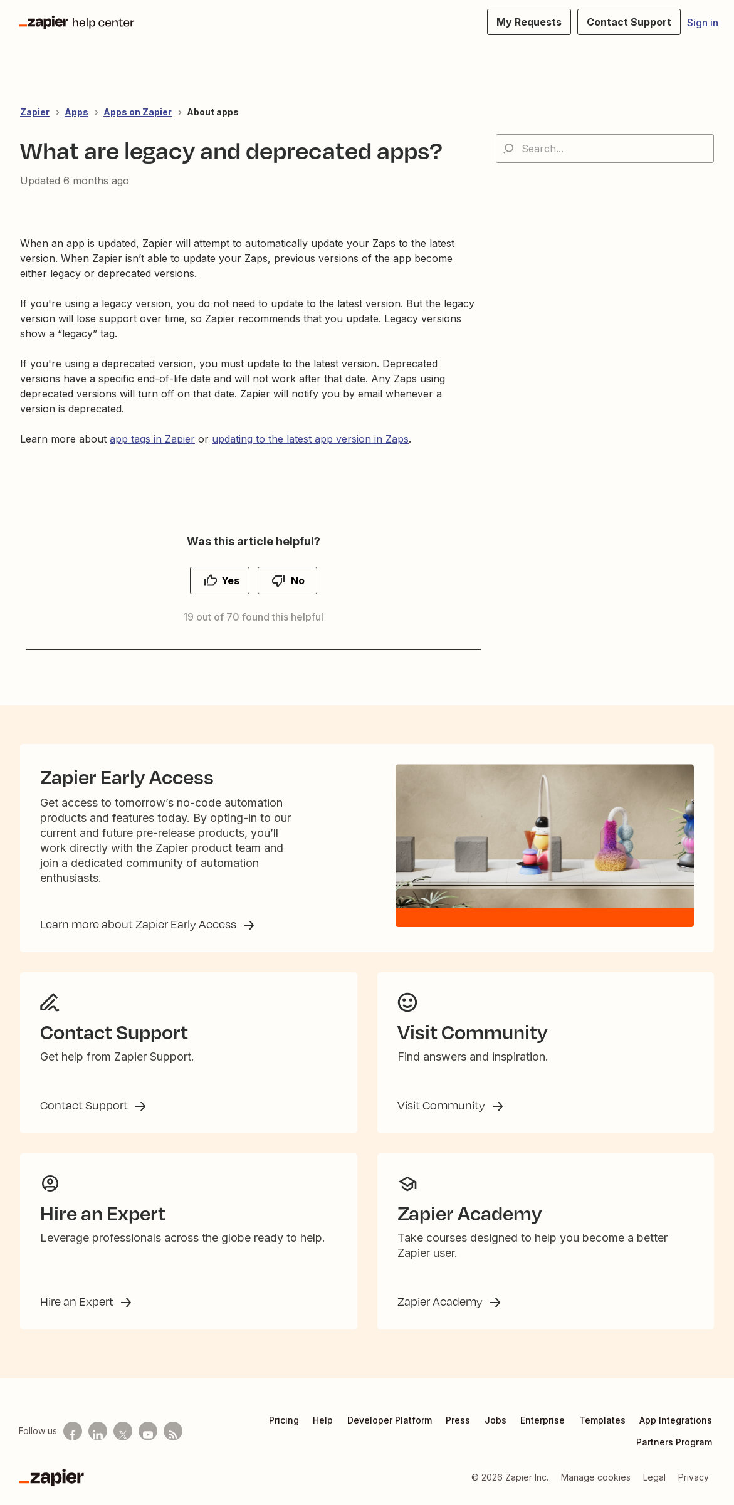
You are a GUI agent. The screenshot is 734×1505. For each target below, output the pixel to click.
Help (323, 1420)
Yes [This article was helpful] (230, 580)
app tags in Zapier (152, 439)
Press (458, 1420)
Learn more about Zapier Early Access (139, 924)
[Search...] (605, 148)
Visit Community (442, 1105)
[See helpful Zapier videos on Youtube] (148, 1431)
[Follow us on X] (122, 1431)
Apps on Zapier (137, 112)
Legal (654, 1477)
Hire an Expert (78, 1301)
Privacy (693, 1477)
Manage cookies (596, 1477)
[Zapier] (51, 1477)
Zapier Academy (441, 1301)
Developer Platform (389, 1420)
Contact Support (85, 1105)
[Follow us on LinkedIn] (97, 1431)
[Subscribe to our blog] (173, 1431)
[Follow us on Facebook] (72, 1431)
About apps (213, 112)
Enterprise (542, 1420)
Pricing (284, 1420)
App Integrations (675, 1420)
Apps (76, 112)
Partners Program (674, 1442)
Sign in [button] (702, 22)
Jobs (495, 1420)
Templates (602, 1420)
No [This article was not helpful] (298, 580)
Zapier (35, 112)
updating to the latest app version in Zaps (310, 439)
